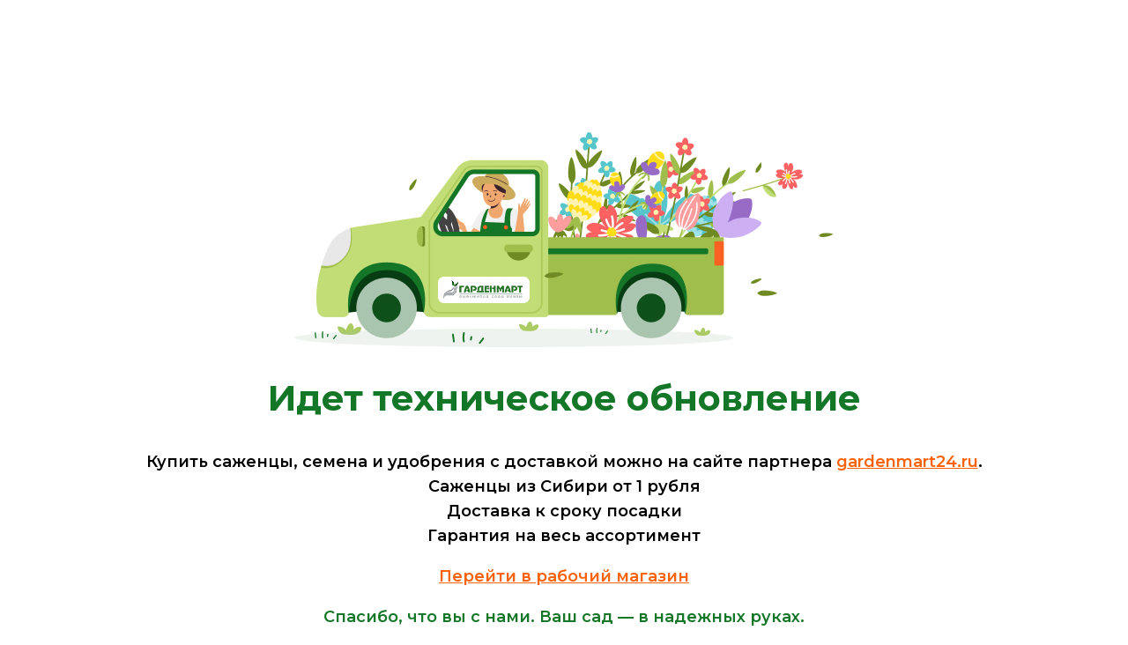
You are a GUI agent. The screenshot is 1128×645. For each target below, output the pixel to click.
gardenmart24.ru (907, 461)
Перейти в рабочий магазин (564, 576)
